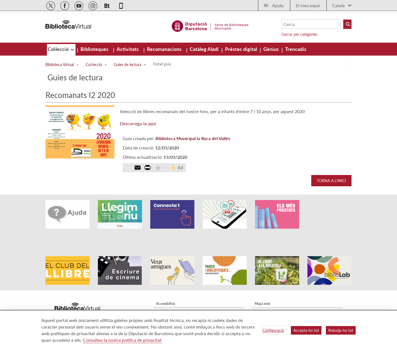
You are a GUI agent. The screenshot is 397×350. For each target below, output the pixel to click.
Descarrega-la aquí (138, 123)
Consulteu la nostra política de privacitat (122, 340)
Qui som (261, 296)
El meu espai (308, 5)
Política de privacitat (171, 304)
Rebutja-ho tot (340, 330)
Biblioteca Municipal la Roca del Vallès (192, 138)
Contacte (261, 304)
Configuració (273, 330)
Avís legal (162, 296)
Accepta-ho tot (306, 330)
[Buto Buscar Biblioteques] (347, 24)
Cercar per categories (299, 34)
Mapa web (262, 288)
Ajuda (277, 5)
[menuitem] (59, 49)
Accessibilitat (165, 288)
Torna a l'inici (331, 180)
